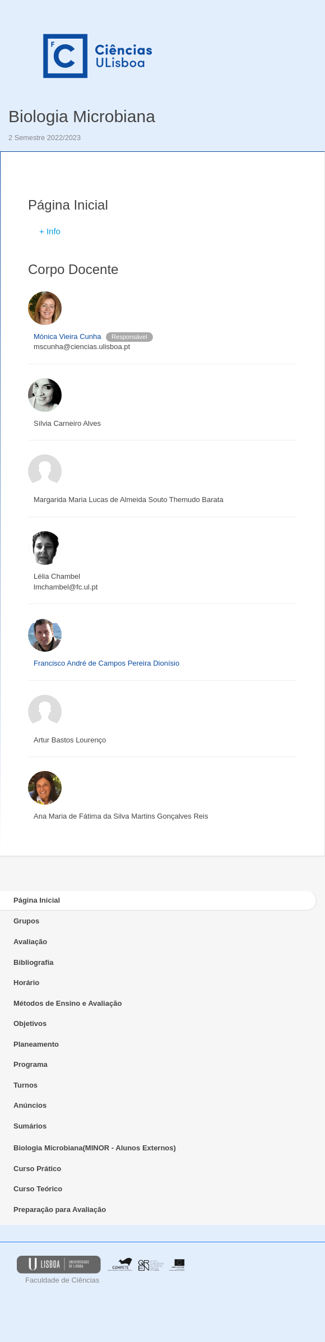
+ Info (50, 231)
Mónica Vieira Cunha (67, 336)
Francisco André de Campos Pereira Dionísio (106, 663)
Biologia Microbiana (81, 116)
